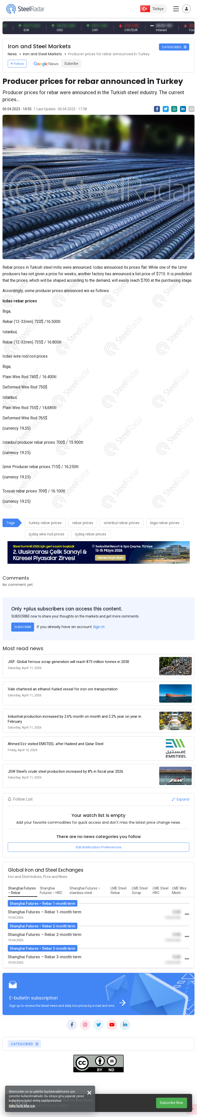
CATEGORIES (174, 47)
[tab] (22, 891)
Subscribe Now (171, 1103)
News (12, 54)
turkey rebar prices (45, 522)
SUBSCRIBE (22, 627)
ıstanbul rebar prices (121, 522)
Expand (180, 799)
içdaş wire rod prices (46, 534)
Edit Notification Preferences (98, 847)
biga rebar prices (164, 522)
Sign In (99, 626)
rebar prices (82, 522)
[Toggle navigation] (186, 9)
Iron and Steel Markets (42, 54)
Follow (17, 63)
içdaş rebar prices (90, 534)
